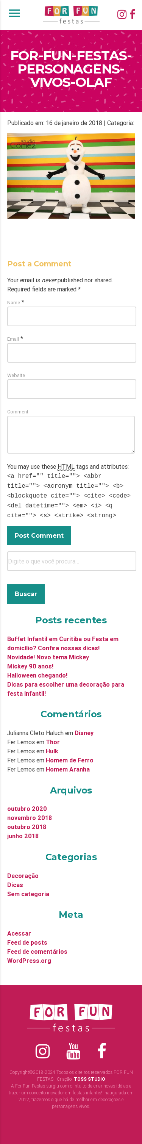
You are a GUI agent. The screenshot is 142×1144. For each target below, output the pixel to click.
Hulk (52, 747)
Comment (17, 411)
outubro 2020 (27, 805)
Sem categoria (28, 890)
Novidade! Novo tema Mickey (48, 653)
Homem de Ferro (70, 756)
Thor (53, 738)
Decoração (23, 872)
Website (16, 375)
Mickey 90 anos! (30, 662)
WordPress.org (29, 957)
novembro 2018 (29, 814)
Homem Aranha (68, 765)
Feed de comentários (37, 948)
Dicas (15, 881)
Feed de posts (27, 938)
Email (13, 339)
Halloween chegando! (37, 671)
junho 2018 (23, 832)
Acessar (19, 929)
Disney (84, 729)
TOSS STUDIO (89, 1075)
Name (13, 302)
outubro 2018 (26, 823)
